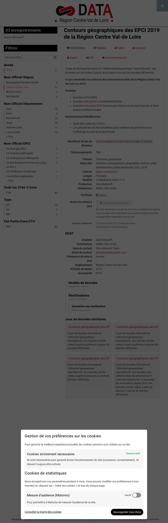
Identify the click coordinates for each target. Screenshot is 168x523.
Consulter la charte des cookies (43, 511)
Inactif (128, 495)
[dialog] (84, 474)
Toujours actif (133, 453)
